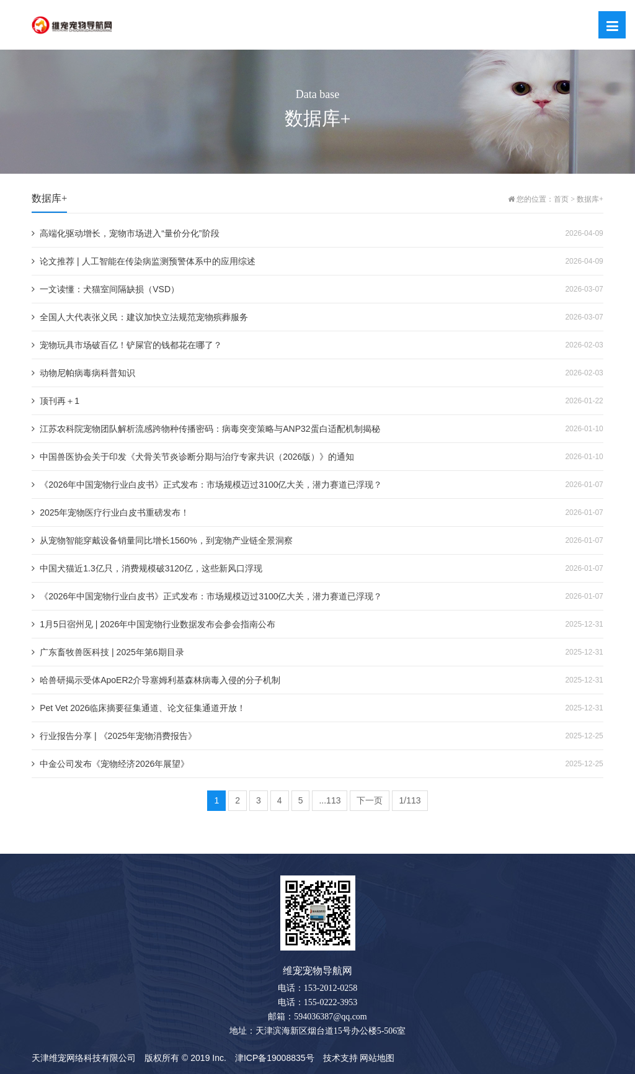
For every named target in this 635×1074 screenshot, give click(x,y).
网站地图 (377, 1058)
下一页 (370, 800)
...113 (329, 800)
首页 (561, 199)
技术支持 (340, 1058)
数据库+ (590, 199)
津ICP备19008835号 (274, 1058)
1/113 (409, 800)
